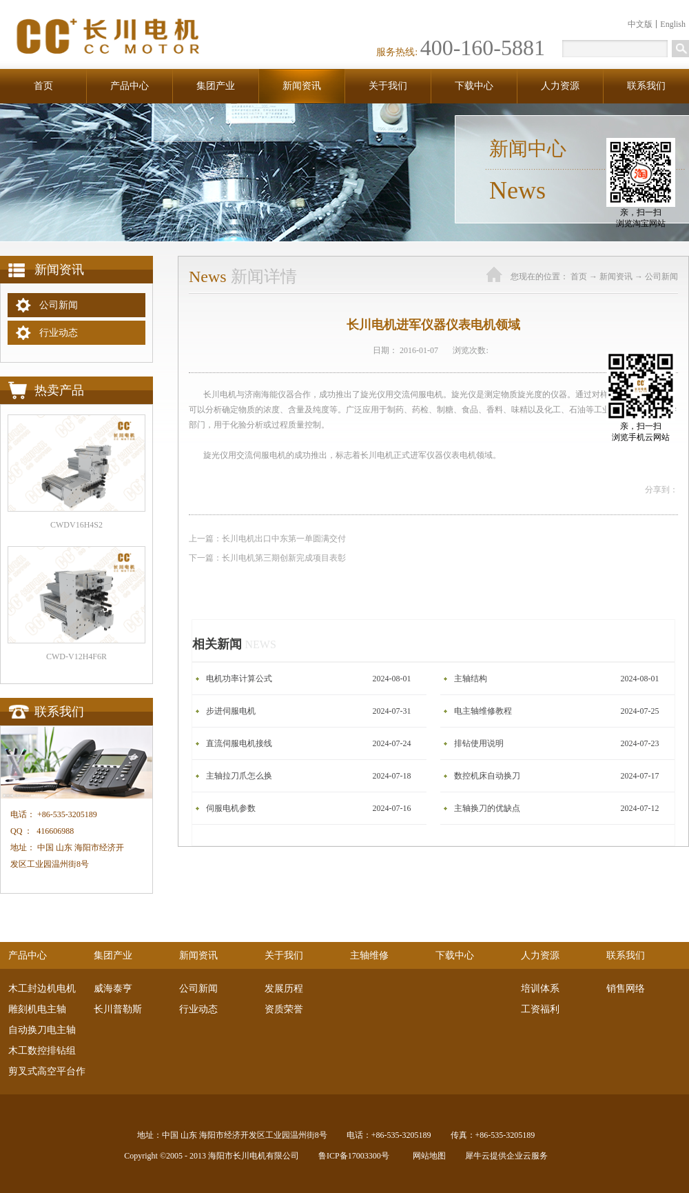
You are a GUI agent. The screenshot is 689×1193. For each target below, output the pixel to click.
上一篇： (267, 538)
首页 (43, 86)
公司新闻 (661, 276)
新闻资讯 (616, 276)
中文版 (640, 24)
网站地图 (427, 1156)
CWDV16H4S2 (76, 525)
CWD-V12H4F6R (76, 656)
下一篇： (267, 558)
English (673, 24)
